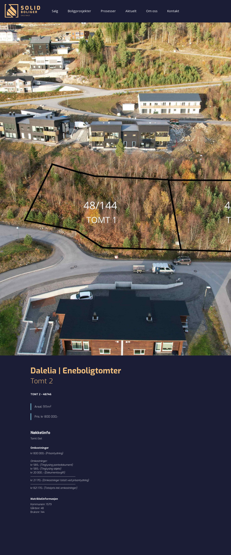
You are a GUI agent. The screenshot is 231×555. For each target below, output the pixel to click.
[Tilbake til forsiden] (22, 11)
